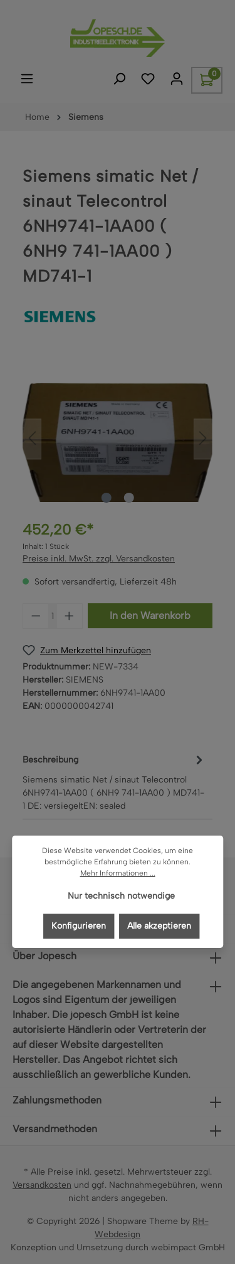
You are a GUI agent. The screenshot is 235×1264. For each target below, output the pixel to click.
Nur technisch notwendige (121, 896)
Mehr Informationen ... (117, 873)
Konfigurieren (78, 926)
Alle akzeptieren (159, 926)
